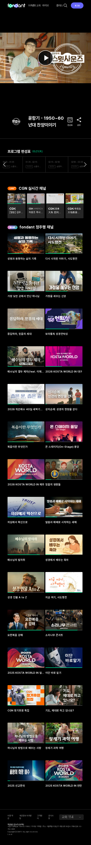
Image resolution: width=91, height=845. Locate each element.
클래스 (59, 5)
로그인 (77, 5)
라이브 (45, 5)
